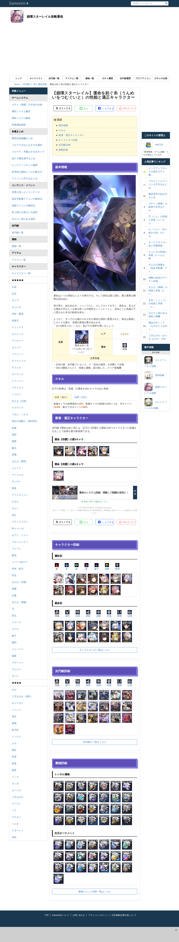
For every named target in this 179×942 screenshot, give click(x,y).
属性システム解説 (21, 111)
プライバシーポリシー (98, 915)
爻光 (14, 293)
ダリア (15, 300)
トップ (18, 78)
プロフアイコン (143, 78)
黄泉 (14, 488)
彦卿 (14, 588)
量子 (96, 566)
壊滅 (57, 613)
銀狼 (14, 655)
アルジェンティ (20, 541)
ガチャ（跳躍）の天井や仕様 (27, 104)
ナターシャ (17, 830)
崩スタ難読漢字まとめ (23, 158)
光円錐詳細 (64, 145)
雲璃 (14, 454)
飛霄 (14, 441)
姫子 (14, 635)
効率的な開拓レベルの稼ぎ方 (27, 171)
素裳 (14, 770)
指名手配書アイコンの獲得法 (27, 198)
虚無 (98, 613)
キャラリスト (36, 78)
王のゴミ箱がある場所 (23, 219)
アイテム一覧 (71, 78)
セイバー (16, 347)
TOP (47, 915)
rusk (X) (153, 144)
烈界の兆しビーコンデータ (26, 192)
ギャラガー (17, 703)
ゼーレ (15, 676)
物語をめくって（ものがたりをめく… (157, 326)
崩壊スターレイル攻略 (155, 388)
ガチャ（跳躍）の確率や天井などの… (157, 207)
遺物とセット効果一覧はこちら (94, 891)
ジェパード (17, 649)
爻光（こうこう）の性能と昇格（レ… (157, 303)
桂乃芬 (15, 730)
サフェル (16, 367)
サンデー (16, 481)
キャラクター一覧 (21, 273)
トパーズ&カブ (19, 562)
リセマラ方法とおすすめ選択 (27, 145)
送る (83, 108)
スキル (62, 130)
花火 (14, 515)
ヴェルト (16, 669)
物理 (117, 566)
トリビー (16, 394)
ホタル (15, 501)
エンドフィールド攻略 (155, 361)
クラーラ (16, 622)
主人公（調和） (20, 461)
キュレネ (16, 307)
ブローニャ (17, 662)
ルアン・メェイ (20, 535)
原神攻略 (154, 375)
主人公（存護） (20, 582)
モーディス (17, 374)
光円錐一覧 (53, 78)
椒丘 (14, 448)
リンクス (16, 736)
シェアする (106, 108)
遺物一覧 (89, 78)
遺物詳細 (63, 149)
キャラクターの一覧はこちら (94, 650)
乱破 (14, 427)
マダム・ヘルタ (20, 414)
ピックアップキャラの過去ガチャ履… (157, 171)
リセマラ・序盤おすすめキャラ (28, 151)
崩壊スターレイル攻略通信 (45, 16)
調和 (88, 613)
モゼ (14, 689)
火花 (14, 287)
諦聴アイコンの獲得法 (23, 205)
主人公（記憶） (20, 401)
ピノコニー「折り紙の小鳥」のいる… (157, 232)
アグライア (17, 407)
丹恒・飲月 (17, 568)
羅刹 (14, 642)
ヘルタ (15, 823)
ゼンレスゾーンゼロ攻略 (155, 403)
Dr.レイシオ (18, 528)
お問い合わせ (79, 915)
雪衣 (14, 716)
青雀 (14, 763)
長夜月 (15, 320)
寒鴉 (14, 723)
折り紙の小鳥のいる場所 (25, 212)
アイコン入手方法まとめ (25, 178)
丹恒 (14, 837)
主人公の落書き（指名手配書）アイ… (157, 268)
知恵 (77, 613)
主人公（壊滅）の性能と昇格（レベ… (157, 290)
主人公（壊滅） (20, 602)
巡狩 (67, 613)
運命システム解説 (21, 118)
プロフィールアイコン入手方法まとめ (157, 184)
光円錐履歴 (125, 78)
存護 (109, 613)
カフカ (15, 629)
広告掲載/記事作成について (124, 915)
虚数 (107, 566)
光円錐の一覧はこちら (94, 742)
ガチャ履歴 (107, 78)
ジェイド (16, 468)
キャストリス (19, 360)
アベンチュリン (20, 495)
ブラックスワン (20, 521)
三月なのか (17, 797)
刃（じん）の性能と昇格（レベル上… (157, 219)
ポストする (63, 108)
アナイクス (17, 387)
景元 (14, 615)
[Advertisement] (89, 50)
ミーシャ (16, 709)
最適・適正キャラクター (71, 135)
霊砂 (14, 434)
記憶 (129, 613)
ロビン (15, 508)
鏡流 (14, 555)
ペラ (14, 810)
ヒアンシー (17, 381)
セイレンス (17, 334)
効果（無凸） (62, 397)
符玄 (14, 575)
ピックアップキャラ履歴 (25, 165)
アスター (16, 817)
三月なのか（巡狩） (22, 696)
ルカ (14, 743)
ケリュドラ (17, 327)
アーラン (16, 803)
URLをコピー (127, 108)
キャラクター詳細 (68, 140)
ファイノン (17, 354)
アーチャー (17, 340)
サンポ (15, 783)
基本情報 (63, 125)
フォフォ (16, 548)
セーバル (16, 790)
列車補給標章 (19, 124)
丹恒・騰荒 (17, 313)
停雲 (14, 756)
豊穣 (119, 613)
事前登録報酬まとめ (22, 138)
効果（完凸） (81, 397)
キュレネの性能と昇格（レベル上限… (157, 255)
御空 (14, 750)
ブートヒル (17, 474)
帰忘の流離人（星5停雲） (25, 421)
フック (15, 777)
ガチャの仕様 (160, 78)
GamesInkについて (60, 915)
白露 (14, 595)
